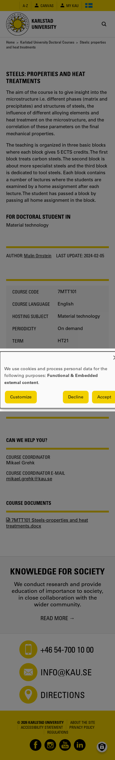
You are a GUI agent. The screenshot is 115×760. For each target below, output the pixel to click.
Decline (75, 397)
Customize (21, 397)
